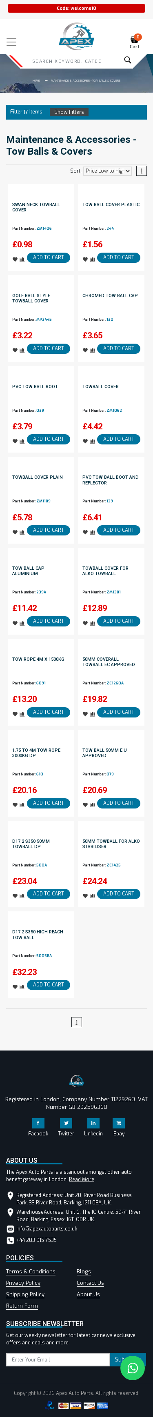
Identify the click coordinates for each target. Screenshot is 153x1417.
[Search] (67, 61)
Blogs (84, 1271)
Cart (136, 43)
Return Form (22, 1305)
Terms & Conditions (30, 1271)
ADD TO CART (48, 257)
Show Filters (69, 112)
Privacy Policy (23, 1282)
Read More (81, 1179)
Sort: (76, 171)
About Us (88, 1294)
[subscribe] (58, 1359)
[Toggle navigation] (11, 42)
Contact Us (90, 1282)
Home (36, 80)
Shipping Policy (25, 1294)
